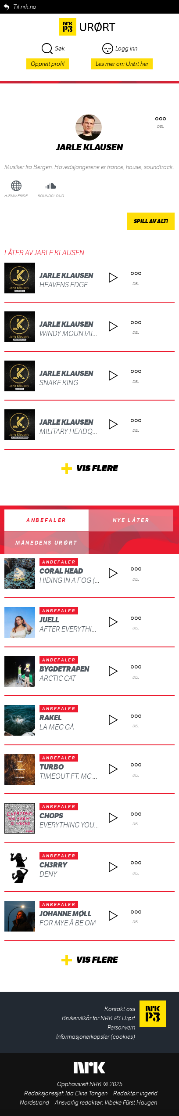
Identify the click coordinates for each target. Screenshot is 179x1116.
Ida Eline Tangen (86, 1093)
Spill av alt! (151, 221)
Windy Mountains (70, 333)
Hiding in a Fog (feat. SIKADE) (88, 580)
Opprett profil (47, 64)
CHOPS (51, 816)
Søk (53, 48)
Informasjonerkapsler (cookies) (95, 1036)
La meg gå (56, 727)
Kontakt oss (119, 1009)
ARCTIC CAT (57, 678)
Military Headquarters (80, 431)
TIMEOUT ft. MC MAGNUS (80, 776)
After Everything (70, 629)
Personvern (121, 1027)
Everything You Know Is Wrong (95, 825)
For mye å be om (67, 923)
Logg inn (119, 48)
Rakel (50, 718)
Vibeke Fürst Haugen (130, 1102)
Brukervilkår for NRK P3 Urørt (98, 1018)
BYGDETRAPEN (64, 669)
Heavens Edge (63, 285)
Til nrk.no (24, 7)
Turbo (51, 767)
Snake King (58, 383)
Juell (49, 620)
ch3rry (53, 865)
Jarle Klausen (66, 275)
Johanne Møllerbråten (83, 914)
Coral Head (61, 571)
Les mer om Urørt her (122, 64)
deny (48, 874)
